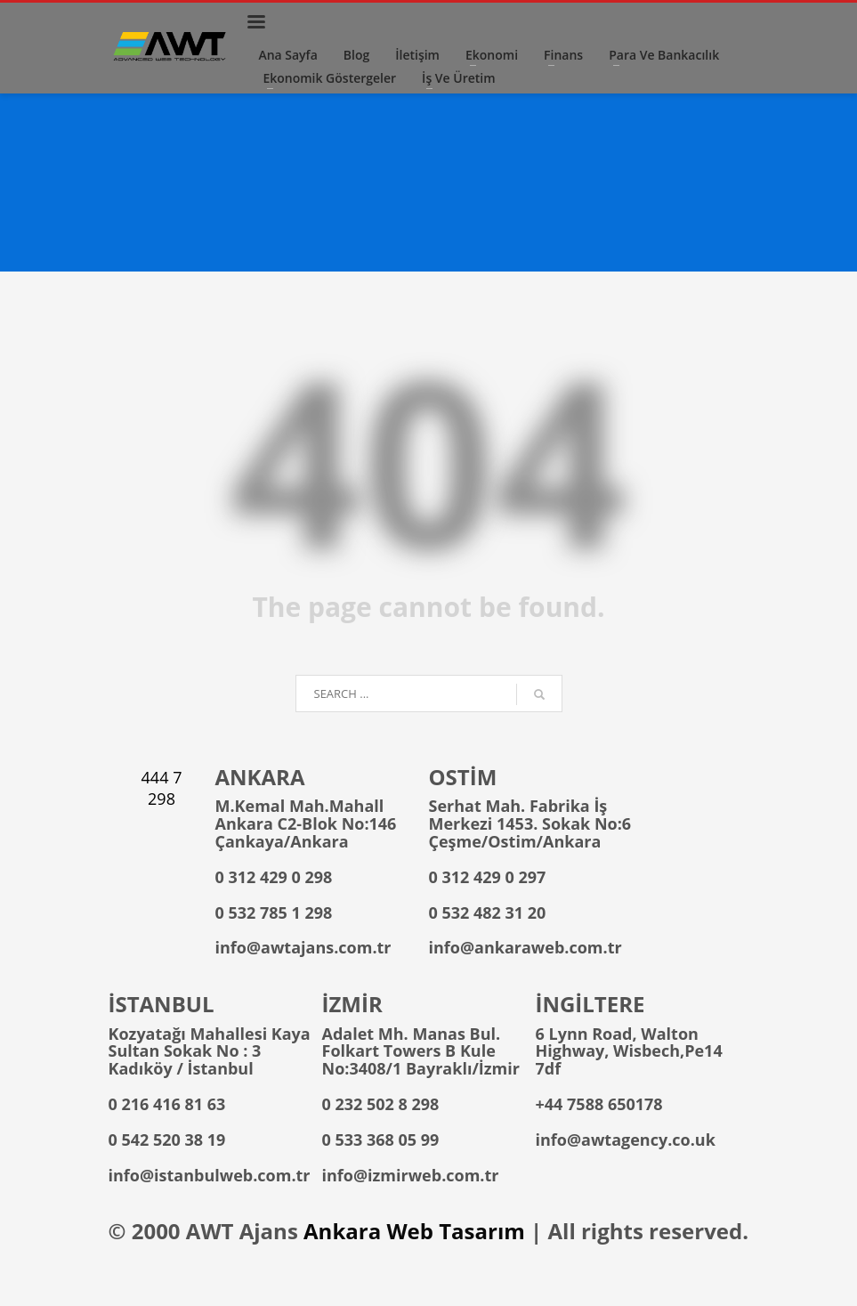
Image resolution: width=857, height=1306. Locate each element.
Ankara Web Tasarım (414, 1230)
